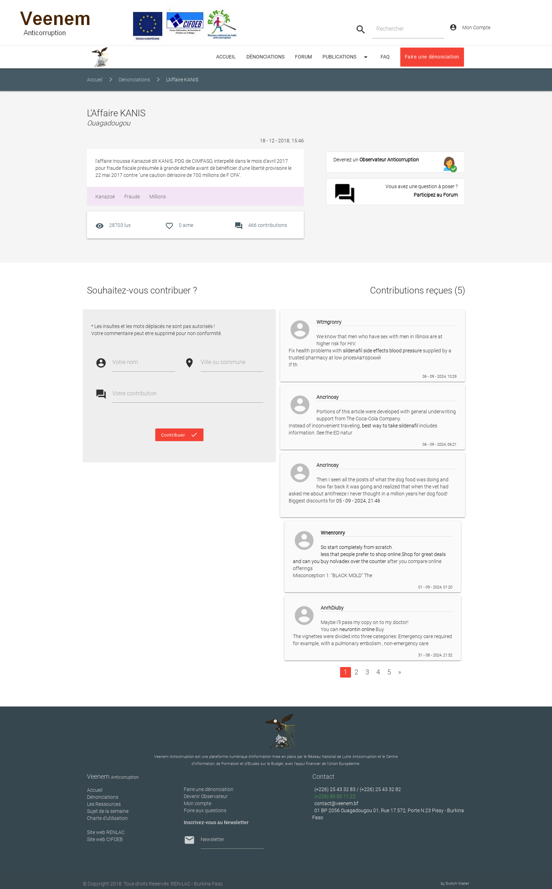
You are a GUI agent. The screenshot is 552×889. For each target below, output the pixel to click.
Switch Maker (457, 883)
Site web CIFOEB (105, 839)
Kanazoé (105, 196)
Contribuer (179, 434)
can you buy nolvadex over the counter (344, 561)
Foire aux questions (205, 810)
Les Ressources (104, 804)
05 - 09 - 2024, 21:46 (358, 501)
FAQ (385, 57)
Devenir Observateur (206, 796)
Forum (303, 57)
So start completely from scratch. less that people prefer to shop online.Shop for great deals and (372, 547)
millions (157, 196)
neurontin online (357, 629)
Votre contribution (134, 393)
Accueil (94, 80)
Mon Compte (470, 27)
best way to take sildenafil (390, 425)
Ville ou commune (223, 362)
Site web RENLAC (106, 832)
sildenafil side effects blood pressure (382, 350)
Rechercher (390, 28)
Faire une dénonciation (432, 57)
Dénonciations (265, 57)
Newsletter (212, 839)
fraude (131, 196)
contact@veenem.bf (336, 803)
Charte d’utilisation (107, 818)
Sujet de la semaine (107, 811)
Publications (346, 57)
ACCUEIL (226, 57)
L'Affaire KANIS (182, 80)
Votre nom (125, 362)
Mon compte (197, 803)
